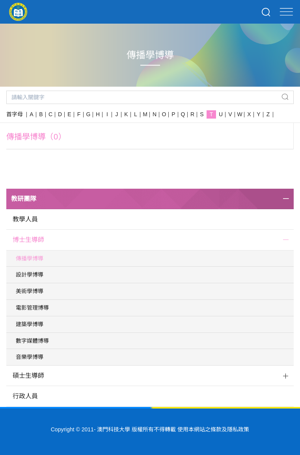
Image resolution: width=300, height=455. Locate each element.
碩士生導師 (28, 375)
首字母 (14, 114)
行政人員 (25, 396)
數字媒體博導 (32, 341)
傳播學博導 (29, 258)
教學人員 (25, 219)
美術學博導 (29, 291)
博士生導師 (28, 239)
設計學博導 (29, 274)
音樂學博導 (29, 357)
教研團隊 (23, 198)
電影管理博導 (32, 308)
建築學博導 (29, 324)
